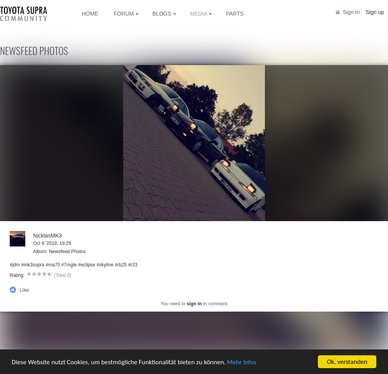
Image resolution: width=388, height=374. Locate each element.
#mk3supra (32, 265)
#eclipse (86, 265)
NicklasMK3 (47, 235)
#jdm (15, 265)
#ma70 (53, 265)
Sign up (375, 12)
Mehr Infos (241, 362)
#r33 (133, 265)
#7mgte (69, 265)
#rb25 (121, 265)
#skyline (105, 265)
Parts (234, 14)
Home (90, 14)
